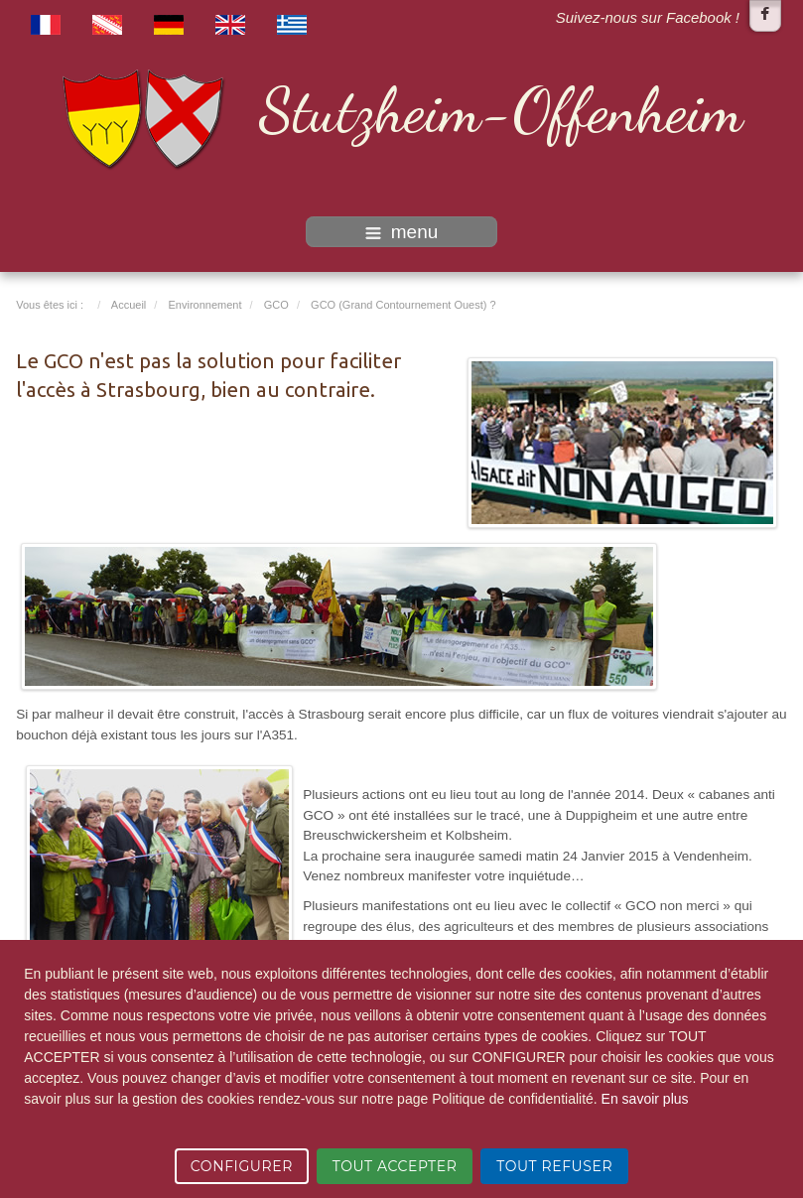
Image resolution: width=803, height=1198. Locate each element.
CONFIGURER (242, 1166)
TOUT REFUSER (554, 1166)
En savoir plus (645, 1099)
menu (402, 231)
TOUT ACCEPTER (395, 1166)
